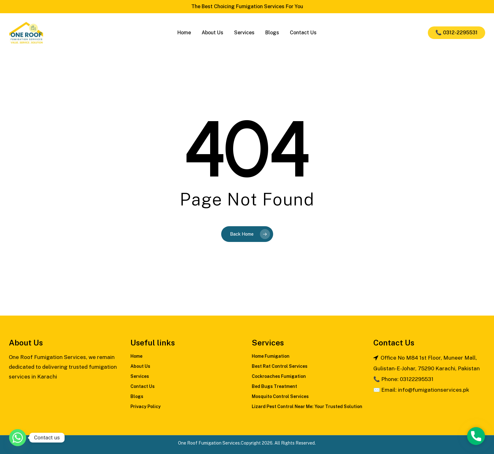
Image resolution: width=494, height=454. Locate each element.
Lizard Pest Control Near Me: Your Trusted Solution (307, 406)
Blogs (136, 396)
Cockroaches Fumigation (279, 376)
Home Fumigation (271, 356)
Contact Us (142, 386)
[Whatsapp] (17, 437)
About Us (140, 366)
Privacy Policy (145, 406)
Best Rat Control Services (279, 366)
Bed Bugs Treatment (274, 386)
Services (139, 376)
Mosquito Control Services (280, 396)
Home (136, 356)
